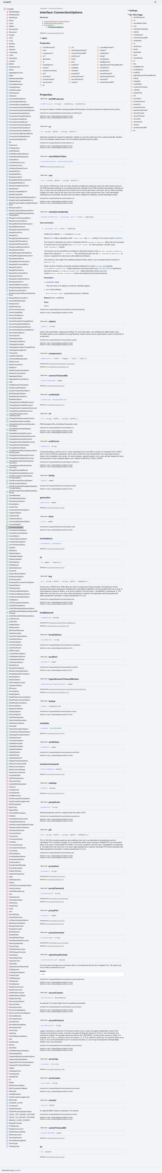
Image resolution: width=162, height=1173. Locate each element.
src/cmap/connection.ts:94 (55, 902)
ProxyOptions (49, 25)
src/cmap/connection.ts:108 (55, 1069)
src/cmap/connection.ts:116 (55, 1157)
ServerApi (55, 1064)
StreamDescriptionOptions (53, 23)
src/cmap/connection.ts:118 (55, 1138)
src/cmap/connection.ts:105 (55, 549)
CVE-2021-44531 (104, 268)
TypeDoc (17, 1170)
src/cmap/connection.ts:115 (55, 386)
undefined (118, 238)
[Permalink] (66, 99)
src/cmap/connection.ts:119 (55, 166)
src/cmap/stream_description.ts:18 (58, 692)
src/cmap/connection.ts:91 (55, 879)
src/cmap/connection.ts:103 (55, 567)
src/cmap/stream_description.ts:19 (58, 626)
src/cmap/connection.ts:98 (55, 33)
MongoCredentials (60, 400)
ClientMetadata (55, 728)
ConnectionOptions (55, 8)
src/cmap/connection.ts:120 (55, 733)
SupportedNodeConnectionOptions (57, 21)
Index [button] (43, 38)
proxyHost (61, 876)
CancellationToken (65, 161)
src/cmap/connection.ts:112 (55, 405)
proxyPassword (63, 898)
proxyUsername (63, 943)
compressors (71, 364)
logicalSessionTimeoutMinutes (76, 689)
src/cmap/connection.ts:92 (55, 924)
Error (52, 238)
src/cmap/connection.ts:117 (55, 793)
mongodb (7, 2)
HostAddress (57, 543)
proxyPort (61, 921)
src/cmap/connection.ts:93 (55, 946)
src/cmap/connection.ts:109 (55, 774)
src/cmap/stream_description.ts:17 (58, 367)
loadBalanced (71, 623)
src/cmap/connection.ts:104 (55, 508)
